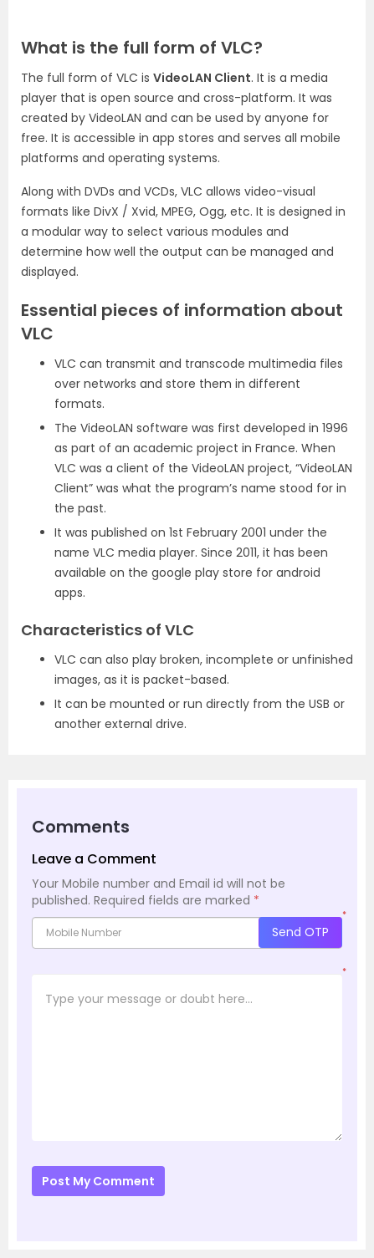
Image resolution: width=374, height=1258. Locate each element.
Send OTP (300, 932)
